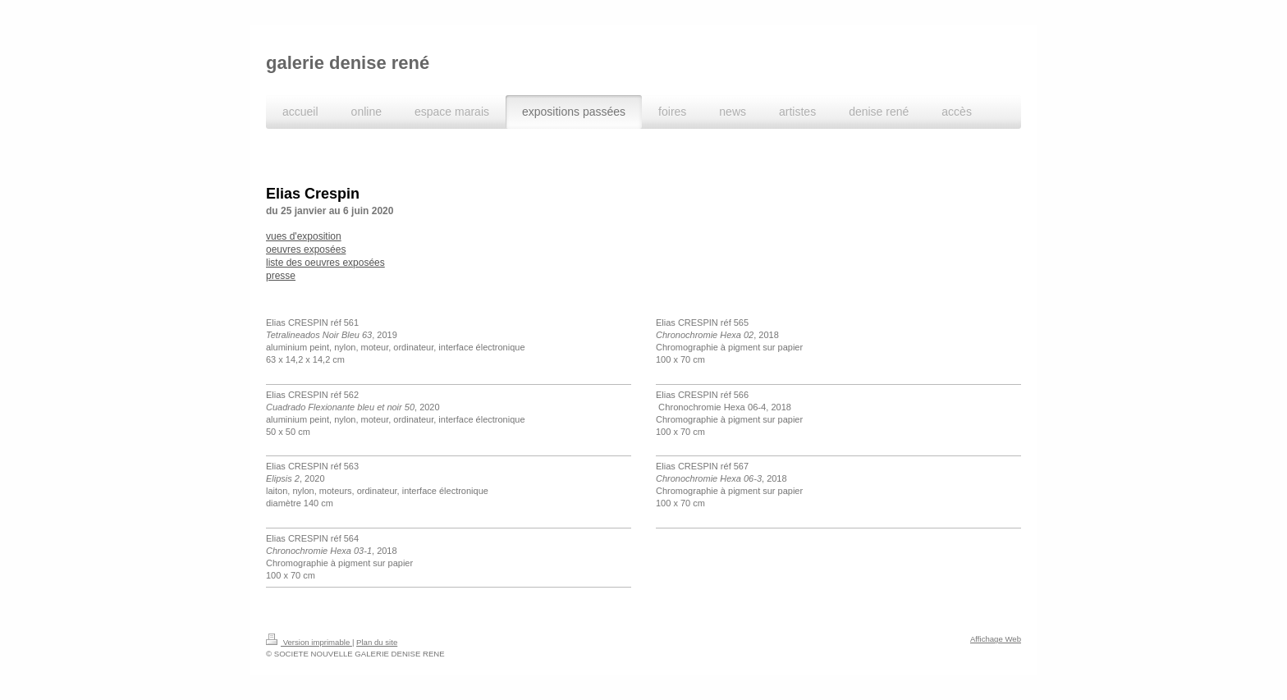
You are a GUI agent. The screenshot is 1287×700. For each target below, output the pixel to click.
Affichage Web (995, 638)
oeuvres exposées (306, 249)
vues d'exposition (303, 236)
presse (280, 275)
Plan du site (376, 642)
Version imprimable (309, 642)
